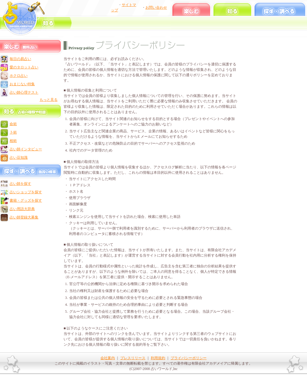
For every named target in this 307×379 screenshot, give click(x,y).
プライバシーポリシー (189, 358)
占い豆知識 (19, 157)
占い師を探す (20, 184)
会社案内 (107, 358)
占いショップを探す (26, 192)
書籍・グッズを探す (26, 200)
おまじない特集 (22, 84)
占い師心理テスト (24, 92)
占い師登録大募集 (24, 217)
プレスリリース (132, 358)
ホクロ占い (19, 76)
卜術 (13, 132)
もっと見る (49, 100)
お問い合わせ (156, 7)
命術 (13, 124)
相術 (13, 141)
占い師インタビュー (26, 149)
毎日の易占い (20, 59)
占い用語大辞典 (22, 209)
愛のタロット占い (24, 67)
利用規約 (158, 358)
